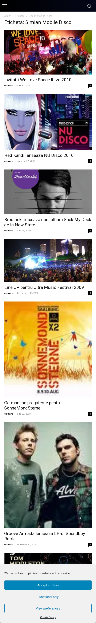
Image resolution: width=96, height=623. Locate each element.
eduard (8, 85)
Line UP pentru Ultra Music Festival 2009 (44, 287)
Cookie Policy (48, 617)
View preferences (48, 608)
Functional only (48, 597)
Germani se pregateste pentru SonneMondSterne (32, 405)
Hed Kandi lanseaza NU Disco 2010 (39, 155)
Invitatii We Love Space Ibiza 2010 (38, 79)
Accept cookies (48, 585)
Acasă (7, 16)
